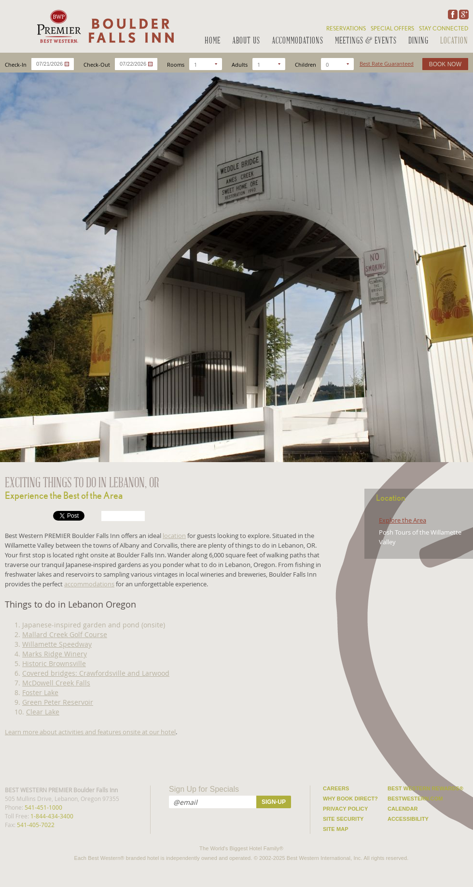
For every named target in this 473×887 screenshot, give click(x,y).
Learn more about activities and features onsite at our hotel (90, 731)
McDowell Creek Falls (56, 682)
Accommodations (297, 41)
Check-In (16, 64)
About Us (246, 41)
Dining (418, 41)
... (67, 64)
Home (213, 41)
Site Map (335, 829)
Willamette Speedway (57, 644)
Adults (240, 64)
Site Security (343, 819)
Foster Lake (40, 692)
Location (454, 41)
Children (305, 64)
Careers (336, 788)
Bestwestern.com (415, 798)
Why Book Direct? (350, 798)
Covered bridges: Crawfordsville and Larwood (95, 673)
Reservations (346, 28)
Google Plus (463, 14)
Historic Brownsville (54, 663)
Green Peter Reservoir (57, 702)
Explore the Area (402, 520)
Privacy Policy (345, 809)
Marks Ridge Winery (54, 653)
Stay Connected (443, 28)
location (174, 535)
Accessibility (408, 819)
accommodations (89, 584)
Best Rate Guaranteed (387, 63)
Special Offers (392, 28)
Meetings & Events (366, 41)
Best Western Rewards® (425, 788)
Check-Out (96, 64)
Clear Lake (42, 711)
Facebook (451, 14)
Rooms (175, 64)
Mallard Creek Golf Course (64, 634)
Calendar (403, 809)
